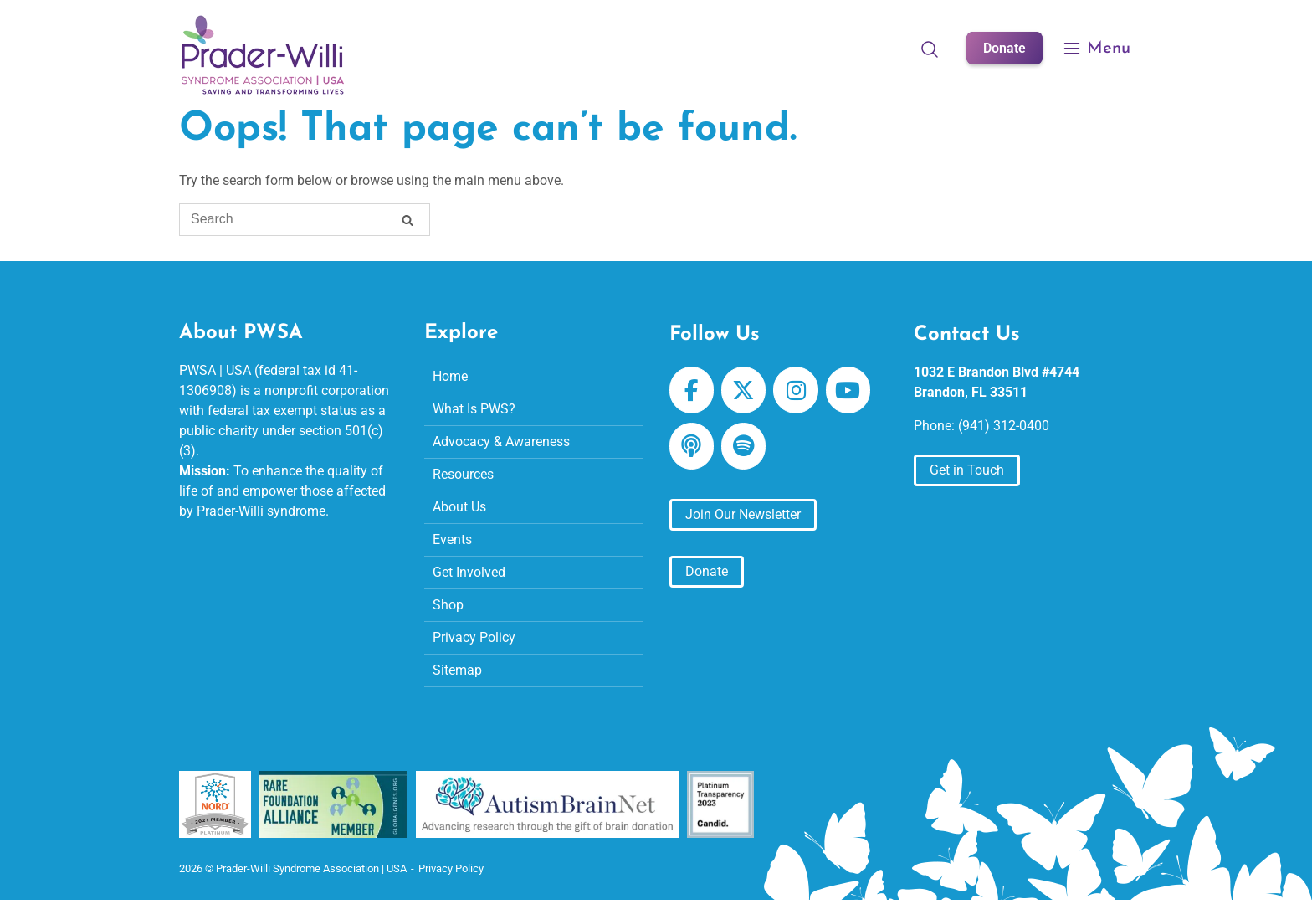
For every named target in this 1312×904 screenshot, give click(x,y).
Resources (463, 474)
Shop (448, 605)
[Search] (407, 222)
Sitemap (457, 670)
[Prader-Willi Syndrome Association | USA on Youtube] (848, 390)
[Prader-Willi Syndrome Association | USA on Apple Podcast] (691, 446)
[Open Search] (930, 48)
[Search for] (304, 219)
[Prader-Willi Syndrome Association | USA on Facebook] (691, 390)
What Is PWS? (474, 409)
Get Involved (469, 572)
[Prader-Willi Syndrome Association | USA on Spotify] (743, 446)
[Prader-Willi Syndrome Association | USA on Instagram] (795, 390)
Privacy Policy (474, 637)
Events (452, 539)
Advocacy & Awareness (501, 441)
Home (450, 376)
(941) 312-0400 (1003, 426)
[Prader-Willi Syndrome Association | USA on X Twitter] (743, 390)
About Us (459, 507)
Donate (1004, 48)
